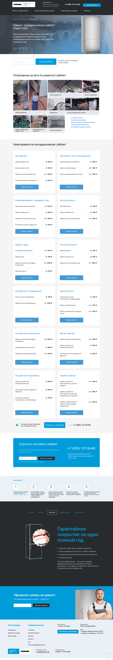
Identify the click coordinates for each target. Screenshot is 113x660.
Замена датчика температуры (80, 124)
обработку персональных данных (34, 461)
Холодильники (13, 630)
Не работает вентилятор (27, 333)
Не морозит (21, 156)
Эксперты (31, 639)
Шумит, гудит (22, 244)
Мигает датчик (67, 333)
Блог (29, 642)
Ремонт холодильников (20, 19)
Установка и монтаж (77, 117)
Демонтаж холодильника (78, 120)
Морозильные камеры (15, 633)
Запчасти (41, 512)
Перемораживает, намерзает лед (32, 200)
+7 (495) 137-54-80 (72, 4)
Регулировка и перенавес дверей (81, 127)
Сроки (31, 512)
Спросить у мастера (55, 425)
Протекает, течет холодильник (75, 156)
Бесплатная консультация (68, 631)
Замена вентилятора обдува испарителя (83, 122)
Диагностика (79, 512)
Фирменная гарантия (35, 633)
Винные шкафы (13, 636)
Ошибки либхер (68, 375)
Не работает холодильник (28, 291)
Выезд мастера (65, 512)
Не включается (67, 200)
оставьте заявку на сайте (20, 494)
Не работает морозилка (27, 375)
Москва (48, 2)
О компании (32, 630)
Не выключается (68, 244)
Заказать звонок (91, 4)
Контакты (31, 636)
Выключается (67, 291)
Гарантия (52, 512)
